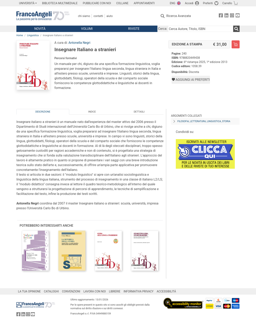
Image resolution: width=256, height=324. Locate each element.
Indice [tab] (92, 111)
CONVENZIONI (71, 291)
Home (19, 35)
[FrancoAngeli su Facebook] (221, 16)
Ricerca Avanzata (178, 16)
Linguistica (33, 35)
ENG (172, 3)
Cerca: (162, 29)
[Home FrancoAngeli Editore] (42, 16)
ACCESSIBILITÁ (166, 291)
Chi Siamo (84, 16)
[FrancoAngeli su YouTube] (238, 16)
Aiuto (109, 16)
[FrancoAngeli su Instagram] (232, 16)
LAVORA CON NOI (94, 291)
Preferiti (208, 3)
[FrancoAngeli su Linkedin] (226, 16)
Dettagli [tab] (139, 111)
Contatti (98, 16)
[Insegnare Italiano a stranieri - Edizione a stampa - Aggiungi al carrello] (236, 44)
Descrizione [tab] (42, 111)
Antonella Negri (79, 43)
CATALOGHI (51, 291)
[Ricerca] (236, 29)
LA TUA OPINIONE (29, 291)
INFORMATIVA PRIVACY (139, 291)
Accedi (189, 3)
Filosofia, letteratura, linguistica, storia (203, 121)
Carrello (227, 3)
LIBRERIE (114, 291)
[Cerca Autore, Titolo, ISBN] (200, 29)
